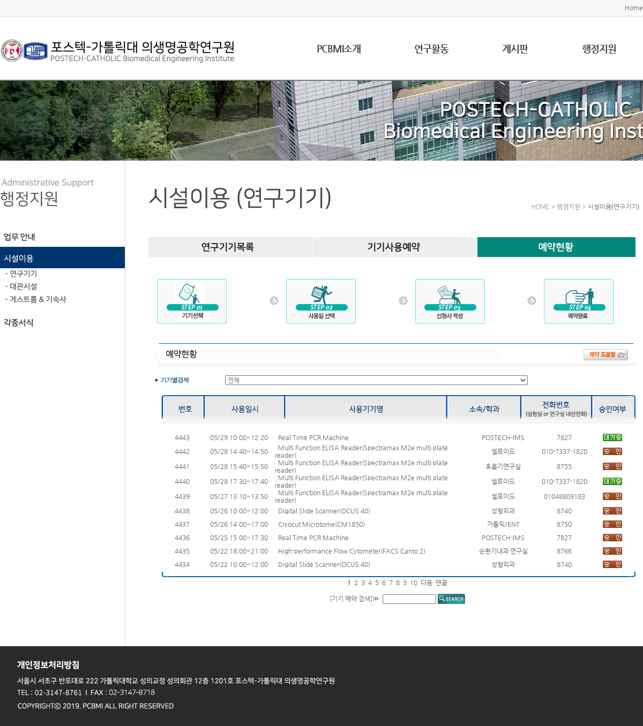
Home (634, 7)
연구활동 (431, 48)
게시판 (515, 48)
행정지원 (599, 48)
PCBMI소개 (339, 48)
